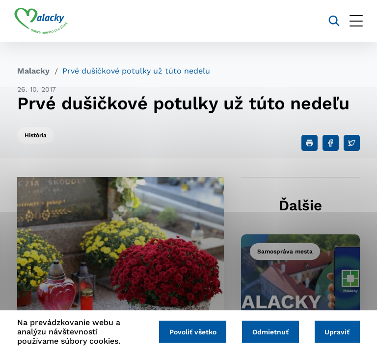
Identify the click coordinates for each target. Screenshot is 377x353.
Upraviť (336, 332)
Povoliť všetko (189, 332)
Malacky (33, 71)
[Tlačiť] (309, 143)
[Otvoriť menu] (353, 20)
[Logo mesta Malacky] (44, 21)
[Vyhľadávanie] (331, 20)
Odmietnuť (268, 332)
